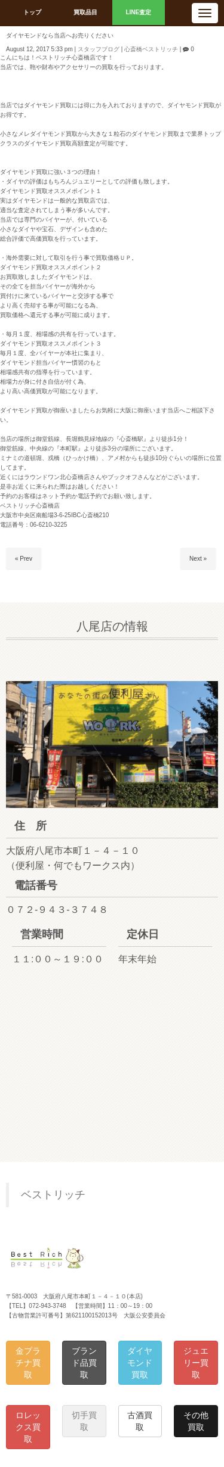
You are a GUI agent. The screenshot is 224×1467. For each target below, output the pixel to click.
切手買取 (84, 1421)
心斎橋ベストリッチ (151, 49)
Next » (198, 558)
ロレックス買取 (28, 1427)
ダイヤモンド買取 (139, 1362)
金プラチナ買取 (28, 1362)
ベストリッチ (53, 1195)
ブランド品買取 (84, 1362)
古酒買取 (139, 1421)
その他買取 (195, 1421)
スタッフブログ (98, 49)
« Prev (23, 558)
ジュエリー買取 (195, 1362)
